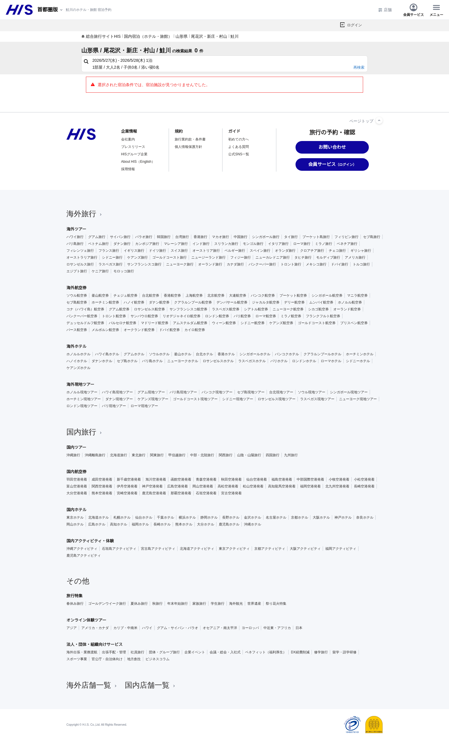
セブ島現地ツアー (251, 392)
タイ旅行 (291, 237)
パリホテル (278, 361)
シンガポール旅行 (265, 237)
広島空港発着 (177, 486)
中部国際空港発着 (310, 479)
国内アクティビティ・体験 (90, 541)
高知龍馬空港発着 (282, 486)
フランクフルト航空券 (323, 316)
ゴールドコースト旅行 (169, 257)
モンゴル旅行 (253, 244)
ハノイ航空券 (134, 302)
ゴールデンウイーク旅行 (107, 604)
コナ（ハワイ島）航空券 (85, 309)
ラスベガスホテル (252, 361)
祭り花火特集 (276, 604)
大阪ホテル (321, 517)
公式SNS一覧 (238, 154)
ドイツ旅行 (157, 251)
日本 (299, 628)
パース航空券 (76, 330)
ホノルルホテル (78, 354)
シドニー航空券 (253, 323)
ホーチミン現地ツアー (83, 399)
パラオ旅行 (143, 237)
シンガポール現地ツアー (349, 392)
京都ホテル (299, 517)
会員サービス (413, 10)
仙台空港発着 (256, 479)
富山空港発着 (76, 486)
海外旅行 (84, 213)
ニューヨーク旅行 (180, 264)
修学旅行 (321, 652)
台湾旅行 (182, 237)
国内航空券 (76, 471)
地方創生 (134, 659)
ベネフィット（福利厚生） (265, 652)
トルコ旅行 (361, 264)
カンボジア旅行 (147, 244)
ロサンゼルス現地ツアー (277, 399)
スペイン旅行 (260, 251)
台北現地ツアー (281, 392)
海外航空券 (76, 287)
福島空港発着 (281, 479)
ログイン (354, 25)
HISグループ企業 (134, 154)
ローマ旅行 (301, 244)
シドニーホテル (358, 361)
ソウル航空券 (76, 295)
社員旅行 (137, 652)
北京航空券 (215, 295)
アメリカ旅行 (355, 257)
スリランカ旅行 (226, 244)
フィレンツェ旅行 (80, 251)
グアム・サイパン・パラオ (177, 628)
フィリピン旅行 (346, 237)
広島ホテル (96, 524)
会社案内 (128, 139)
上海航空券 (194, 295)
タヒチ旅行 (303, 257)
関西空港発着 (102, 486)
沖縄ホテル (252, 524)
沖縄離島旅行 (95, 455)
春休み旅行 (75, 604)
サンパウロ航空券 (144, 316)
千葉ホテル (165, 517)
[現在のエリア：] (50, 10)
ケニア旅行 (100, 271)
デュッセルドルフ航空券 (85, 323)
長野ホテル (230, 517)
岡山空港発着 (202, 486)
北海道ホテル (98, 517)
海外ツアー (76, 229)
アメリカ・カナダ (95, 628)
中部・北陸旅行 (202, 455)
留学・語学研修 (344, 652)
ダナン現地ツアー (119, 399)
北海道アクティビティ (197, 549)
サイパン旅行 (120, 237)
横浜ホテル (187, 517)
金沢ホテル (252, 517)
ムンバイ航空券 (321, 302)
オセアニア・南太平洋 (220, 628)
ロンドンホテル (304, 361)
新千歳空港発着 (129, 479)
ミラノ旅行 (323, 244)
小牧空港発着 (339, 479)
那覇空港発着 (181, 493)
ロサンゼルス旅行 (80, 264)
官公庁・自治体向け (107, 659)
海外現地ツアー (80, 384)
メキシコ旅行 (316, 264)
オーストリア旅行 (206, 251)
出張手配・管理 (114, 652)
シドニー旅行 (112, 257)
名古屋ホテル (276, 517)
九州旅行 (291, 455)
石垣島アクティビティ (119, 549)
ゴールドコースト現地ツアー (195, 399)
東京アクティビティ (234, 549)
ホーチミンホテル (359, 354)
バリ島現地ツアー (183, 392)
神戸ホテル (343, 517)
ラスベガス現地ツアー (317, 399)
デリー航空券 (294, 302)
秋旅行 (157, 604)
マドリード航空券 (154, 323)
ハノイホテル (76, 361)
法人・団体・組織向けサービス (94, 644)
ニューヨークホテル (182, 361)
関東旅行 (157, 455)
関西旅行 (226, 455)
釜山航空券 (100, 295)
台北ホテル (204, 354)
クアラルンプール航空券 (193, 302)
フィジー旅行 (240, 257)
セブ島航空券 (76, 302)
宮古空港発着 (231, 493)
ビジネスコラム (157, 659)
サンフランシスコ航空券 (188, 309)
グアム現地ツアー (151, 392)
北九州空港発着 (337, 486)
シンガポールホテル (254, 354)
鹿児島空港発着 (154, 493)
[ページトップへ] (379, 120)
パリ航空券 (242, 316)
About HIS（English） (138, 162)
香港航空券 (172, 295)
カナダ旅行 (235, 264)
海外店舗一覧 (92, 685)
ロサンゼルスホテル (218, 361)
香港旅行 (200, 237)
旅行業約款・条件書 (190, 139)
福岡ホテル (140, 524)
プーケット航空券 (293, 295)
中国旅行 (240, 237)
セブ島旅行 (371, 237)
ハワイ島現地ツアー (117, 392)
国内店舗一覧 (150, 685)
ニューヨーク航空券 (288, 309)
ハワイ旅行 (75, 237)
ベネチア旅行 (347, 244)
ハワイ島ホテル (107, 354)
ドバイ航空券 (169, 330)
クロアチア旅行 (312, 251)
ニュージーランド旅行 (208, 257)
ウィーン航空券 (224, 323)
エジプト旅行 (76, 271)
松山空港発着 (253, 486)
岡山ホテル (75, 524)
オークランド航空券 (139, 330)
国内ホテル (76, 509)
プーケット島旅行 (316, 237)
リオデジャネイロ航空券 (181, 316)
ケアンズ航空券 (281, 323)
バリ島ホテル (152, 361)
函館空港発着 (181, 479)
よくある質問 (238, 147)
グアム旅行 (96, 237)
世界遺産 (254, 604)
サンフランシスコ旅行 (144, 264)
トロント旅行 (291, 264)
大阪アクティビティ (305, 549)
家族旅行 (199, 604)
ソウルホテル (159, 354)
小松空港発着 (364, 479)
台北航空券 (150, 295)
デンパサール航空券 (231, 302)
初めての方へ (238, 139)
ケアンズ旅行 (137, 257)
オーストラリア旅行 (81, 257)
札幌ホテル (122, 517)
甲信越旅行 (177, 455)
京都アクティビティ (269, 549)
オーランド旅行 (210, 264)
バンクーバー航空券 (81, 316)
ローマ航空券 (265, 316)
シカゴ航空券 (318, 309)
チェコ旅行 (337, 251)
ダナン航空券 (159, 302)
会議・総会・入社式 (225, 652)
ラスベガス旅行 (111, 264)
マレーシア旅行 (176, 244)
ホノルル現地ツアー (81, 392)
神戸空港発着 (152, 486)
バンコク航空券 (263, 295)
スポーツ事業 (76, 659)
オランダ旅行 (285, 251)
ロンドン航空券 (217, 316)
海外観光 (236, 604)
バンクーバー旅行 (262, 264)
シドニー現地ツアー (237, 399)
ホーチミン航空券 (105, 302)
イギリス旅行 (134, 251)
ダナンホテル (102, 361)
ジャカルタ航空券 (265, 302)
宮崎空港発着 (127, 493)
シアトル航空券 (256, 309)
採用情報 (128, 169)
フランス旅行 (109, 251)
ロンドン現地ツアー (81, 406)
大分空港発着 (76, 493)
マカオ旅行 (220, 237)
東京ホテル (75, 517)
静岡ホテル (209, 517)
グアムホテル (134, 354)
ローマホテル (331, 361)
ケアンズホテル (78, 368)
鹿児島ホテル (229, 524)
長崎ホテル (162, 524)
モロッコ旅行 (123, 271)
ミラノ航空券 (291, 316)
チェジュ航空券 (125, 295)
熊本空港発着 (102, 493)
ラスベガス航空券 (225, 309)
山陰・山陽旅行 (249, 455)
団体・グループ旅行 (164, 652)
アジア (71, 628)
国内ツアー (76, 447)
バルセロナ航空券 (122, 323)
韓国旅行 (164, 237)
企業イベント (194, 652)
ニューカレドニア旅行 (272, 257)
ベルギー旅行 (234, 251)
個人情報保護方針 (188, 147)
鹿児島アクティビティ (83, 555)
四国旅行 (272, 455)
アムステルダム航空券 (190, 323)
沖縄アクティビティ (81, 549)
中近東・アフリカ (277, 628)
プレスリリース (133, 147)
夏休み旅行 (139, 604)
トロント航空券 (114, 316)
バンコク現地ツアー (217, 392)
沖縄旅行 (73, 455)
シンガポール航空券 (327, 295)
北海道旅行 (118, 455)
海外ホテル (76, 346)
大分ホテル (205, 524)
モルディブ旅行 (328, 257)
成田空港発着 (102, 479)
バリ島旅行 (75, 244)
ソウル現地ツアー (311, 392)
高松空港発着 (228, 486)
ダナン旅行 (122, 244)
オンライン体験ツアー (86, 620)
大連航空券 (237, 295)
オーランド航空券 (347, 309)
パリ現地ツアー (114, 406)
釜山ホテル (182, 354)
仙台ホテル (143, 517)
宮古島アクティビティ (158, 549)
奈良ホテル (364, 517)
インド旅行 (201, 244)
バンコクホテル (287, 354)
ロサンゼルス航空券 (149, 309)
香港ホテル (226, 354)
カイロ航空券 (194, 330)
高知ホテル (118, 524)
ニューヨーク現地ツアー (358, 399)
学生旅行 (217, 604)
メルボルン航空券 (105, 330)
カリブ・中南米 (125, 628)
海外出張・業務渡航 (81, 652)
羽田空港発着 (76, 479)
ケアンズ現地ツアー (152, 399)
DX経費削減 (300, 652)
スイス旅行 (179, 251)
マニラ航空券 (357, 295)
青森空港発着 (206, 479)
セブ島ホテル (127, 361)
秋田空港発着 (231, 479)
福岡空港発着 (310, 486)
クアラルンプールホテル (322, 354)
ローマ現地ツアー (144, 406)
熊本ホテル (183, 524)
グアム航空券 (119, 309)
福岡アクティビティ (340, 549)
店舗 (385, 9)
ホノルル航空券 (350, 302)
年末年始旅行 (177, 604)
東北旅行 (138, 455)
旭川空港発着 (155, 479)
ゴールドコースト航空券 (317, 323)
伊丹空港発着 (127, 486)
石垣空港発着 (206, 493)
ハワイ (147, 628)
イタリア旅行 (278, 244)
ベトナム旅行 (98, 244)
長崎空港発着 (364, 486)
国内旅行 (84, 432)
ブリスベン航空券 (354, 323)
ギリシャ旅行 (360, 251)
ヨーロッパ (250, 628)
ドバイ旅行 (339, 264)
